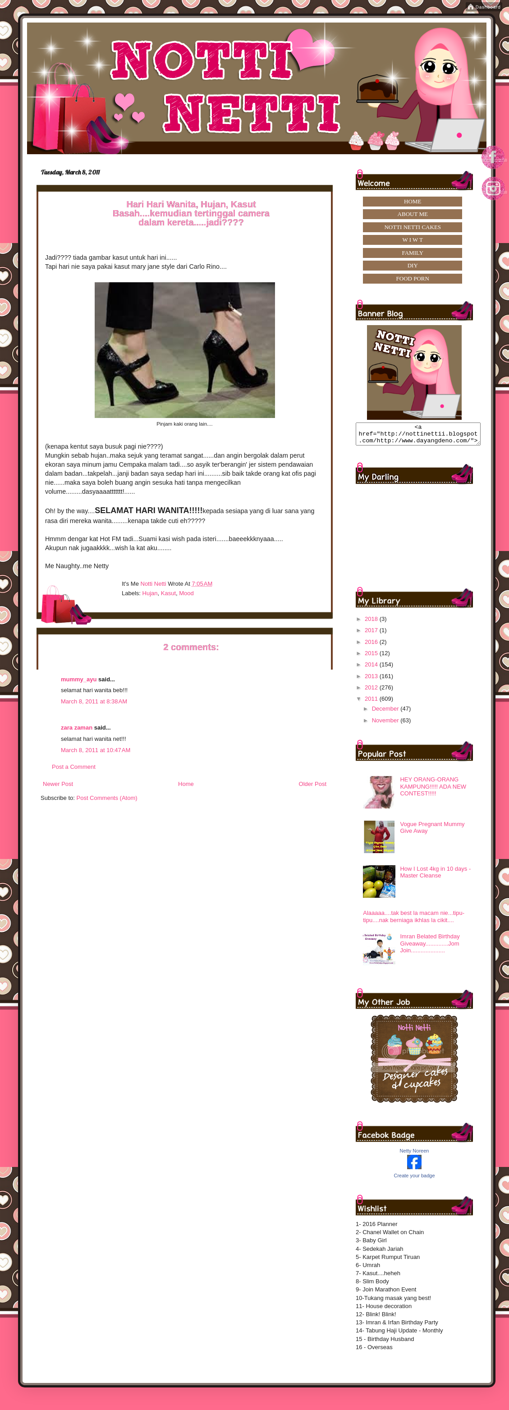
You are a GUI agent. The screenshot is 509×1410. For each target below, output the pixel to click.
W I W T (412, 239)
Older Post (312, 784)
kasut (168, 593)
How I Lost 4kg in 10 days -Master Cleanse (435, 876)
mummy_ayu (78, 679)
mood (186, 593)
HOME (412, 201)
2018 (372, 623)
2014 (372, 668)
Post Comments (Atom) (107, 798)
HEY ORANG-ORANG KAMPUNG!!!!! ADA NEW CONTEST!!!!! (433, 790)
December (386, 712)
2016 (372, 646)
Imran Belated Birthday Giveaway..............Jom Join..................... (429, 947)
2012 (372, 691)
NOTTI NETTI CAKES (412, 227)
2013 (372, 680)
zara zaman (76, 727)
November (386, 724)
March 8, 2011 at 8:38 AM (94, 701)
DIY (413, 265)
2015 (372, 657)
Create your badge (414, 1179)
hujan (150, 593)
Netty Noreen (414, 1154)
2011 (372, 702)
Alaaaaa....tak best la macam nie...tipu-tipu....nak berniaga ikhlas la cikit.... (413, 921)
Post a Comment (74, 766)
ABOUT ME (413, 214)
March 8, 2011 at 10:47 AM (95, 750)
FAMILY (412, 252)
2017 (372, 634)
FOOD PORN (412, 278)
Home (186, 784)
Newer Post (58, 784)
